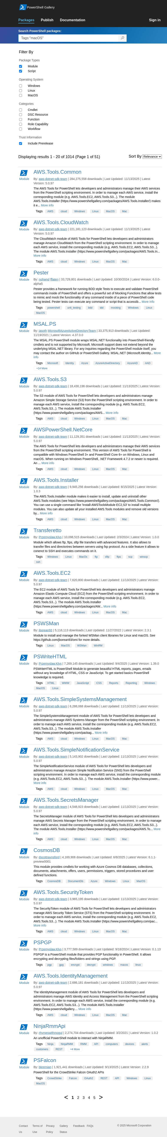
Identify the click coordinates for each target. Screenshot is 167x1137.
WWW (65, 683)
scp (130, 556)
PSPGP (42, 942)
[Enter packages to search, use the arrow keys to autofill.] (68, 38)
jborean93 (45, 630)
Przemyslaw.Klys (50, 537)
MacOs (83, 556)
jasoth (43, 330)
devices (129, 1044)
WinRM (98, 645)
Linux (31, 90)
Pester (40, 272)
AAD (147, 363)
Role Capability (38, 124)
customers (42, 1049)
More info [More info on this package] (47, 205)
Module (33, 66)
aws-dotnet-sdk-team (53, 179)
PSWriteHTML (50, 656)
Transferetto (47, 530)
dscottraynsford (49, 857)
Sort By (135, 156)
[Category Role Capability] (20, 124)
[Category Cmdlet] (20, 110)
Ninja (50, 1044)
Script (32, 71)
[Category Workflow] (20, 129)
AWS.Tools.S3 (50, 379)
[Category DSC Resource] (20, 114)
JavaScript (83, 683)
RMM (83, 1044)
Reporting (131, 683)
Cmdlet (32, 110)
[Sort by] (152, 156)
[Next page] (101, 1097)
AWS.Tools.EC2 (51, 573)
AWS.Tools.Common (57, 172)
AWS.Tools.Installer (55, 480)
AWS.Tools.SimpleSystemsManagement (80, 699)
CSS (99, 683)
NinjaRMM (67, 1044)
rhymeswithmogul (51, 1033)
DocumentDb (75, 881)
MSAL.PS (44, 324)
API (96, 1044)
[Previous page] (66, 1097)
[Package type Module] (20, 66)
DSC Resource (38, 114)
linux (138, 964)
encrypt (75, 964)
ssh (38, 562)
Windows (34, 85)
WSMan (81, 645)
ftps (119, 556)
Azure (84, 363)
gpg (61, 964)
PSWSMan (46, 623)
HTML (51, 683)
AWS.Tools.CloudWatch (60, 222)
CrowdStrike (54, 1078)
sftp (107, 556)
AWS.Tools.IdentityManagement (70, 976)
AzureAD (132, 363)
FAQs (90, 1125)
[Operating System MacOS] (20, 95)
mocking (116, 307)
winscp (144, 556)
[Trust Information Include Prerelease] (20, 143)
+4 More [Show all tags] (75, 1049)
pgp (49, 964)
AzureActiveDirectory (108, 363)
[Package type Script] (20, 71)
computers (112, 1044)
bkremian (45, 1067)
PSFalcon (44, 1060)
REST (59, 1049)
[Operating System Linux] (20, 90)
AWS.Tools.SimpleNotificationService (76, 750)
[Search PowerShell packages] (122, 38)
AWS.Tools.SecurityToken (63, 892)
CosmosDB (46, 850)
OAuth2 (88, 1078)
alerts (144, 1044)
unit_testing (74, 307)
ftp (96, 556)
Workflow (34, 129)
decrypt (91, 964)
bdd (90, 307)
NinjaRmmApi (49, 1026)
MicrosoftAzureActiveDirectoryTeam (72, 330)
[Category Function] (20, 119)
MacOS (33, 95)
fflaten (54, 279)
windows (108, 964)
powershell (53, 307)
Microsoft (52, 363)
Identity (69, 363)
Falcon (73, 1078)
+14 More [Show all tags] (41, 368)
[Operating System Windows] (20, 85)
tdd (102, 307)
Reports (113, 683)
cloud (64, 211)
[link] (29, 20)
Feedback (79, 1125)
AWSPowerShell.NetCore (62, 429)
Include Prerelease (40, 143)
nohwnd (44, 279)
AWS (50, 211)
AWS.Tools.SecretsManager (65, 800)
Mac (124, 211)
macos (124, 964)
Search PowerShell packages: (39, 31)
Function (34, 119)
